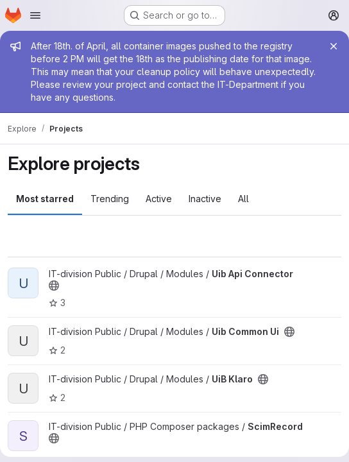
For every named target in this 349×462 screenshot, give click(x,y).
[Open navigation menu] (35, 15)
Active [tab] (159, 198)
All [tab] (243, 198)
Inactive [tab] (205, 198)
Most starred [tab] (45, 198)
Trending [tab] (109, 198)
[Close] (333, 46)
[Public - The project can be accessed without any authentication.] (54, 285)
